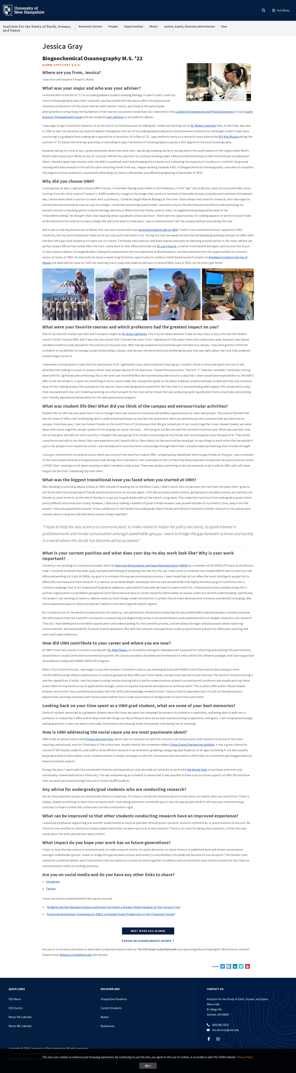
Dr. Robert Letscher (203, 125)
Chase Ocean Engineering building (192, 744)
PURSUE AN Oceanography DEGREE (146, 941)
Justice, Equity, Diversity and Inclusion (189, 26)
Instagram (53, 881)
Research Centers (90, 26)
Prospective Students (114, 999)
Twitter (51, 888)
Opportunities (133, 26)
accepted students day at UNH (158, 230)
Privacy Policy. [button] (245, 1057)
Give (224, 26)
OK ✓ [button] (148, 1065)
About (153, 26)
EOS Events (15, 1008)
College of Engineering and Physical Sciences (204, 111)
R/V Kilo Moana (228, 136)
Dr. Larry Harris (166, 246)
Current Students (111, 1008)
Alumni (104, 1017)
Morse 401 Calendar (20, 1026)
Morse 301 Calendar (20, 1017)
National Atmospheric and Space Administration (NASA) (151, 565)
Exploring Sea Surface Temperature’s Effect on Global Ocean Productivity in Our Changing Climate (111, 914)
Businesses (108, 1026)
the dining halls (197, 769)
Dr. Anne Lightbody (134, 334)
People (113, 26)
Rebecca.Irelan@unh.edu (76, 955)
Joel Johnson (115, 117)
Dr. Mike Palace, (118, 650)
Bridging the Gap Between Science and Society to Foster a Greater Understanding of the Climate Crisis (113, 907)
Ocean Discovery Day (100, 739)
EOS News (15, 999)
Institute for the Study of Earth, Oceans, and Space (37, 28)
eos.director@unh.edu (225, 1030)
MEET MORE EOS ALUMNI (148, 931)
